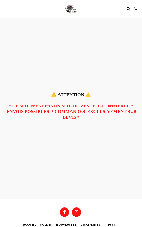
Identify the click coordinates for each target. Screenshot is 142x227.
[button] (5, 9)
